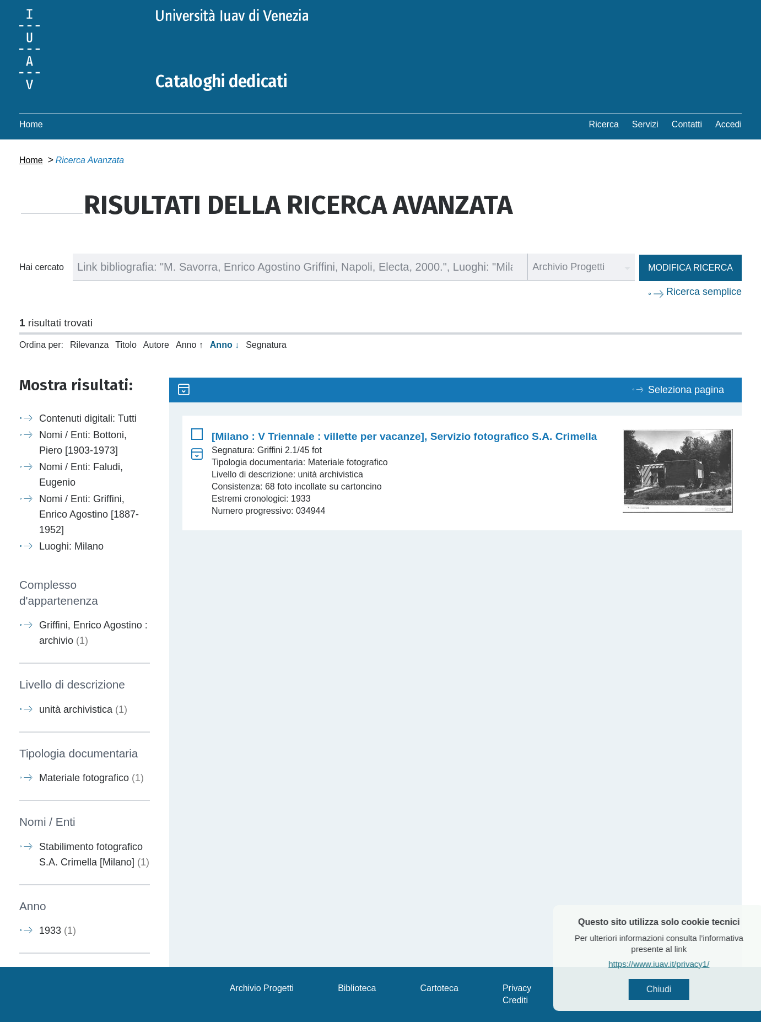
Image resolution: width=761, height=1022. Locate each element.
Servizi (645, 124)
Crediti (515, 1000)
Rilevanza (89, 344)
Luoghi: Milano (71, 546)
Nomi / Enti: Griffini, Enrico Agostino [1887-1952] (89, 514)
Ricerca (604, 124)
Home (31, 124)
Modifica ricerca (690, 267)
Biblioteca (357, 988)
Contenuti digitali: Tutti (88, 418)
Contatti (687, 124)
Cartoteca (439, 988)
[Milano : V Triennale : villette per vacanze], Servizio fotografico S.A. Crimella (404, 436)
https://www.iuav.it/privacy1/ (679, 964)
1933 (57, 930)
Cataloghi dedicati (221, 82)
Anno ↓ (224, 344)
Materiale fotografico (91, 777)
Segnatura (266, 344)
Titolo (126, 344)
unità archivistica (83, 709)
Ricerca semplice (704, 291)
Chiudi (679, 989)
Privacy (517, 988)
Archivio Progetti (262, 988)
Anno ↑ (189, 344)
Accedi (728, 124)
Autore (156, 344)
